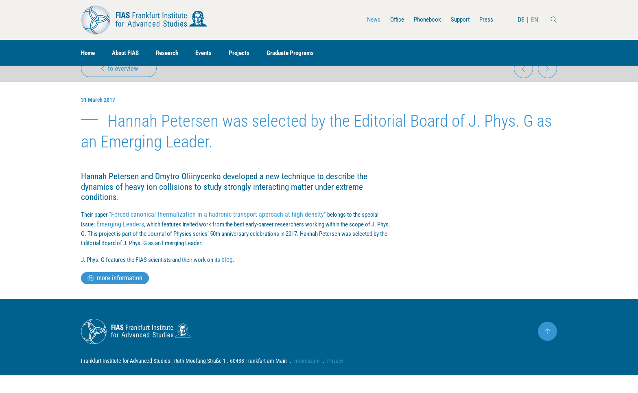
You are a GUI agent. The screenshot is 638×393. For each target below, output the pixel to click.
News (368, 20)
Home (88, 53)
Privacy (335, 378)
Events (211, 53)
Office (392, 20)
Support (458, 20)
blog (243, 277)
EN (534, 20)
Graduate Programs (300, 53)
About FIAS (129, 53)
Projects (247, 53)
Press (485, 20)
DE (521, 20)
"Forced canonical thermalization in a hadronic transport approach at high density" (221, 231)
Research (173, 53)
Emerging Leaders (122, 241)
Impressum (307, 378)
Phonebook (424, 20)
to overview (120, 80)
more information (115, 296)
